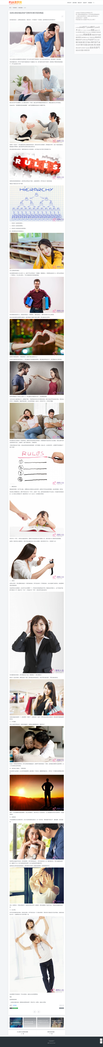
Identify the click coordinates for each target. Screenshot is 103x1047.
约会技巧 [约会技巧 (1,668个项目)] (83, 40)
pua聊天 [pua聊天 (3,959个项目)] (83, 27)
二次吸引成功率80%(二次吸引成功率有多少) (79, 16)
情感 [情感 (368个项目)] (79, 32)
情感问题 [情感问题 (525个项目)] (90, 32)
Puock (54, 1043)
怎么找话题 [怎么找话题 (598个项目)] (70, 32)
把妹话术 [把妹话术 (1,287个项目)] (87, 35)
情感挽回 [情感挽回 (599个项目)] (85, 32)
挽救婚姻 (20, 7)
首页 (10, 7)
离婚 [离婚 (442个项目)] (79, 39)
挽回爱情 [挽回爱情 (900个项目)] (70, 37)
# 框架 (11, 1008)
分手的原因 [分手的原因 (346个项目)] (80, 30)
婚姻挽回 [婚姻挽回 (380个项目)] (88, 30)
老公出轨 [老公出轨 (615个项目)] (89, 39)
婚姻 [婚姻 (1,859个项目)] (84, 30)
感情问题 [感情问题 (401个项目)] (73, 35)
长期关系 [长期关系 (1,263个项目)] (79, 50)
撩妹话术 (80, 2)
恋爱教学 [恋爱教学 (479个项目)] (76, 32)
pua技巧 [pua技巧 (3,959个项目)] (75, 27)
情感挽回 (90, 2)
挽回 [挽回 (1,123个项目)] (91, 35)
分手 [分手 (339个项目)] (73, 30)
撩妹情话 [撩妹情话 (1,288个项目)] (90, 37)
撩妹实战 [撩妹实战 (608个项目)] (84, 37)
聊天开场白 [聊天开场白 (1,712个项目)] (79, 42)
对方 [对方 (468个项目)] (91, 30)
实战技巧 (85, 2)
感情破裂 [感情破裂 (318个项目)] (69, 35)
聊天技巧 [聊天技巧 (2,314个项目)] (86, 42)
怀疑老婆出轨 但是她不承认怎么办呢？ (77, 19)
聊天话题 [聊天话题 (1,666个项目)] (76, 45)
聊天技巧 (69, 2)
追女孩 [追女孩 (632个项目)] (79, 48)
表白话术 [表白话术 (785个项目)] (70, 48)
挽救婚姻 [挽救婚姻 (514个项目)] (75, 37)
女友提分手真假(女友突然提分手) (76, 12)
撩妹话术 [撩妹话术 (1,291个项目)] (71, 40)
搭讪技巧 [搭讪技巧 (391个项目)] (80, 37)
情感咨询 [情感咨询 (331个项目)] (81, 32)
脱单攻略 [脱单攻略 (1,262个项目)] (82, 45)
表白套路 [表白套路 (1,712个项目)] (89, 45)
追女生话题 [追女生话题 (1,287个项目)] (71, 50)
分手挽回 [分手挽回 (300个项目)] (76, 30)
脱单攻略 (75, 2)
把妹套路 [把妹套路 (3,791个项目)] (79, 34)
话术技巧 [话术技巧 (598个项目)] (75, 48)
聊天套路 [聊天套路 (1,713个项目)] (71, 42)
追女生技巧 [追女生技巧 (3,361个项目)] (87, 47)
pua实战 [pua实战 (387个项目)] (69, 27)
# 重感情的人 (15, 1008)
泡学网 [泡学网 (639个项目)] (75, 39)
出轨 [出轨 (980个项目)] (71, 30)
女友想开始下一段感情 (73, 18)
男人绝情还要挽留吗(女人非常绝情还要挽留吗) (79, 14)
